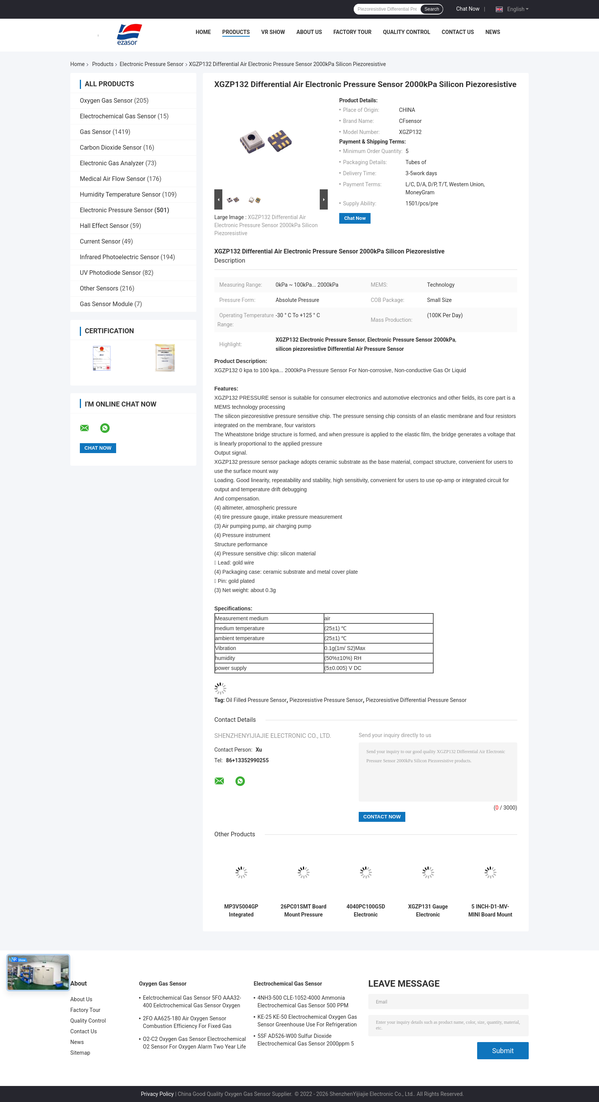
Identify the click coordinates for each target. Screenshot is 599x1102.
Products (236, 32)
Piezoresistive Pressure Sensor (326, 700)
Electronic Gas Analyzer (112, 163)
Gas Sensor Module (106, 304)
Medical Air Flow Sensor (113, 178)
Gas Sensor (95, 132)
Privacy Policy (157, 1094)
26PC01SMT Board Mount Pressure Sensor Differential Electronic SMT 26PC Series (304, 911)
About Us (309, 32)
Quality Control (406, 32)
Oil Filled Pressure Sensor (256, 700)
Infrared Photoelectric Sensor (119, 257)
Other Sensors (99, 288)
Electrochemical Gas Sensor (118, 116)
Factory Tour (352, 32)
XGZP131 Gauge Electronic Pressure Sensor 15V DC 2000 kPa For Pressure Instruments (428, 911)
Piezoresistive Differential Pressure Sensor (416, 700)
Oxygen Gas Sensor (106, 100)
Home (203, 32)
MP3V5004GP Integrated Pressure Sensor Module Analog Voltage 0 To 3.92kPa (241, 911)
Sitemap (80, 1053)
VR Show (273, 32)
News (493, 32)
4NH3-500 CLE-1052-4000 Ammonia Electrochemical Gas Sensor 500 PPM (302, 1001)
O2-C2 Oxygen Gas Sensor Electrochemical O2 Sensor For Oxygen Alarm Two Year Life (194, 1043)
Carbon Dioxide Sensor (111, 147)
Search (431, 9)
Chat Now (467, 9)
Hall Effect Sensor (104, 225)
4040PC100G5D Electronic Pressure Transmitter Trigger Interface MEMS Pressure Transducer (365, 911)
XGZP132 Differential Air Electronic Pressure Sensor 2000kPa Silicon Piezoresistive (266, 225)
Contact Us (458, 32)
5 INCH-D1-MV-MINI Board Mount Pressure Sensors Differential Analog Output (490, 911)
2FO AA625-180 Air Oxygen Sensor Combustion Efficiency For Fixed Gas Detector (187, 1023)
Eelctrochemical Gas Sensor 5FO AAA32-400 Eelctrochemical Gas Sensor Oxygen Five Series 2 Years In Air (192, 1003)
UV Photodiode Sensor (110, 272)
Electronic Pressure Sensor (151, 64)
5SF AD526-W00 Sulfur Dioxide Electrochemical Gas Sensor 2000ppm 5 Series (305, 1041)
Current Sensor (100, 241)
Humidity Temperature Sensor (120, 194)
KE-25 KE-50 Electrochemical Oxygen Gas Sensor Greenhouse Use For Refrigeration (307, 1021)
